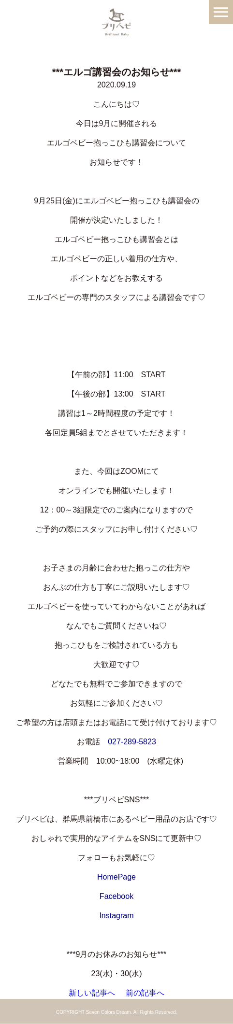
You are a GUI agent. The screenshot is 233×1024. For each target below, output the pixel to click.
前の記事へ (145, 993)
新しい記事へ (92, 993)
